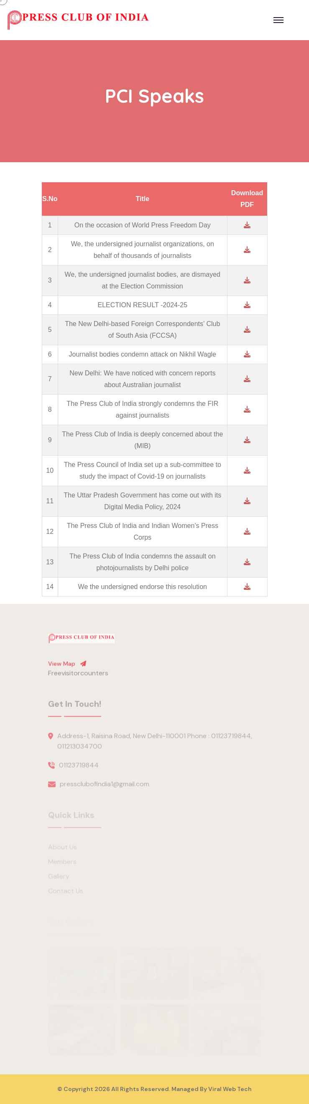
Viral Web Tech (230, 1089)
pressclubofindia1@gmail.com (104, 787)
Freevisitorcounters (78, 676)
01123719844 (79, 769)
